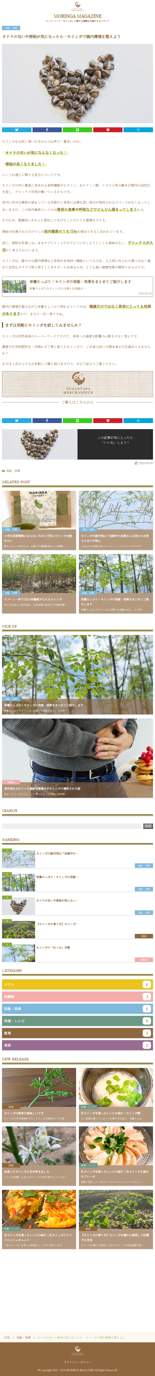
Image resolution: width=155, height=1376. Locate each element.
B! (138, 129)
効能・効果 (13, 471)
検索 (148, 826)
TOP (7, 1337)
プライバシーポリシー (77, 1362)
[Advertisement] (77, 1283)
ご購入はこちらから (77, 402)
